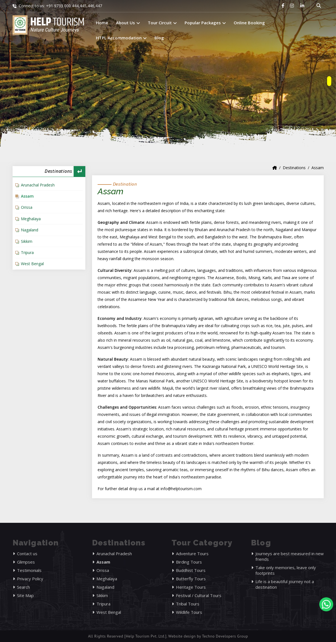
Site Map (25, 595)
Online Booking (249, 22)
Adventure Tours (192, 553)
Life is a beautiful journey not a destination (284, 584)
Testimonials (29, 570)
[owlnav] (329, 81)
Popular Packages (205, 22)
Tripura (27, 252)
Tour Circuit (162, 22)
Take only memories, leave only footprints (285, 570)
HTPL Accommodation (121, 37)
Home (102, 22)
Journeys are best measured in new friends (289, 556)
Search (23, 587)
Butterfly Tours (191, 578)
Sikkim (26, 241)
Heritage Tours (191, 587)
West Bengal (32, 263)
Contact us (27, 553)
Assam (27, 196)
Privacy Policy (30, 578)
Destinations (294, 167)
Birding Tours (189, 562)
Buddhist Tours (191, 570)
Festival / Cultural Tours (198, 595)
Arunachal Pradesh (38, 185)
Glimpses (26, 562)
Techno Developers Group (225, 636)
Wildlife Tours (189, 612)
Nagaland (29, 230)
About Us (128, 22)
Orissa (26, 207)
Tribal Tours (187, 604)
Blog (159, 37)
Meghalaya (31, 218)
